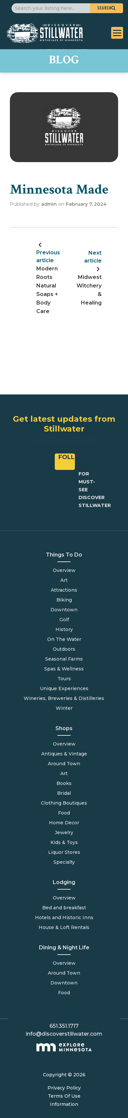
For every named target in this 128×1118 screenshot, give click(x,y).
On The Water (64, 639)
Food (64, 993)
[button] (106, 8)
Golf (64, 619)
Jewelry (64, 832)
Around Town (64, 973)
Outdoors (64, 649)
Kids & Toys (64, 842)
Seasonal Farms (64, 659)
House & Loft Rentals (64, 927)
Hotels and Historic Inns (64, 917)
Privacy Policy (64, 1088)
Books (64, 783)
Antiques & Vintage (64, 754)
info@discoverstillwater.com (64, 1034)
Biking (64, 600)
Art (64, 580)
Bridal (64, 793)
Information (64, 1104)
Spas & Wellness (64, 669)
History (64, 629)
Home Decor (64, 823)
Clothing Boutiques (64, 803)
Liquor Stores (64, 852)
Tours (64, 679)
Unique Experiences (64, 688)
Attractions (64, 590)
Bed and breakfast (64, 908)
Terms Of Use (64, 1096)
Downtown (64, 610)
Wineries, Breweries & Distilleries (64, 698)
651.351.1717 (64, 1026)
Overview (64, 570)
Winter (64, 708)
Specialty (64, 862)
